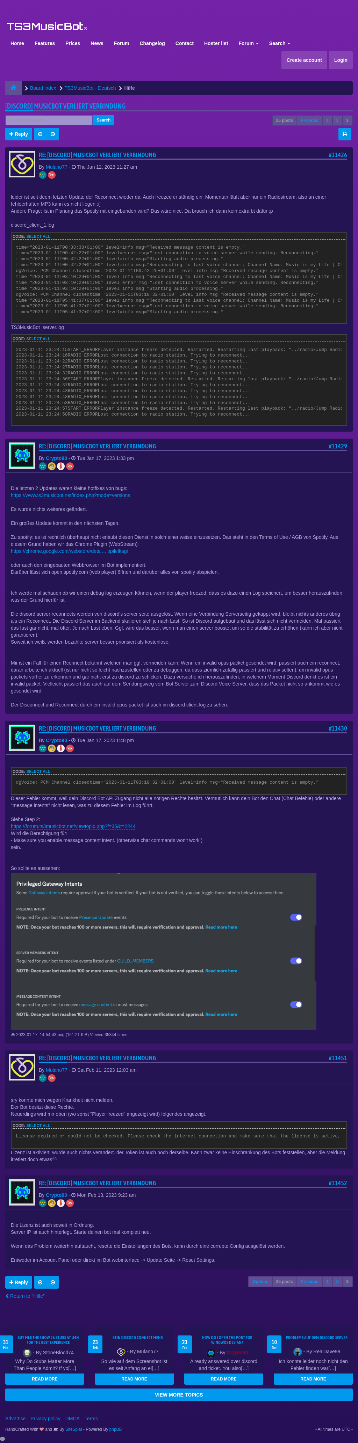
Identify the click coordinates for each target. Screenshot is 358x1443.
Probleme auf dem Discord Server (317, 1337)
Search (280, 43)
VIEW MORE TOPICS (179, 1395)
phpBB (115, 1429)
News (97, 43)
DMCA (72, 1418)
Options (260, 1281)
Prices (72, 43)
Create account (304, 60)
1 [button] (327, 120)
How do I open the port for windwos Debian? (227, 1340)
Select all (38, 236)
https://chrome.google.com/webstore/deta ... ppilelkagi (69, 551)
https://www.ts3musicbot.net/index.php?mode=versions (70, 495)
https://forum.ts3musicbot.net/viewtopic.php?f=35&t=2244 (73, 826)
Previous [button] (309, 120)
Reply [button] (18, 134)
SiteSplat (73, 1429)
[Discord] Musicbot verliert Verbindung (65, 106)
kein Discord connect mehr (138, 1337)
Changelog (152, 43)
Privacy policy (45, 1418)
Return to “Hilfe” (25, 1296)
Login (341, 60)
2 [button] (337, 120)
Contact (185, 43)
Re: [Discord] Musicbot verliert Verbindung (97, 155)
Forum (121, 43)
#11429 (338, 446)
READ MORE (44, 1379)
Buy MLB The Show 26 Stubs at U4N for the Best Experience (48, 1340)
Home (17, 43)
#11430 (338, 728)
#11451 (338, 1058)
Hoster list (216, 43)
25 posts (284, 120)
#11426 (338, 155)
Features (45, 43)
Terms (91, 1418)
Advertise (15, 1418)
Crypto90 (56, 458)
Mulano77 (56, 167)
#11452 (338, 1183)
